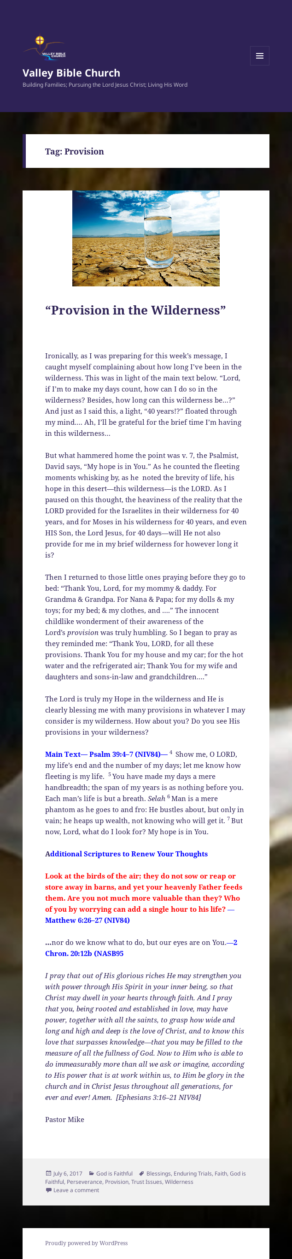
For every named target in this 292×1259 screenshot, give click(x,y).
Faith (221, 1173)
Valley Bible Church (71, 72)
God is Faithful (114, 1173)
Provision (116, 1182)
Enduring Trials (193, 1173)
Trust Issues (146, 1182)
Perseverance (84, 1182)
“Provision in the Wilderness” (135, 310)
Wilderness (179, 1182)
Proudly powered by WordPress (86, 1243)
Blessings (158, 1173)
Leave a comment (76, 1190)
